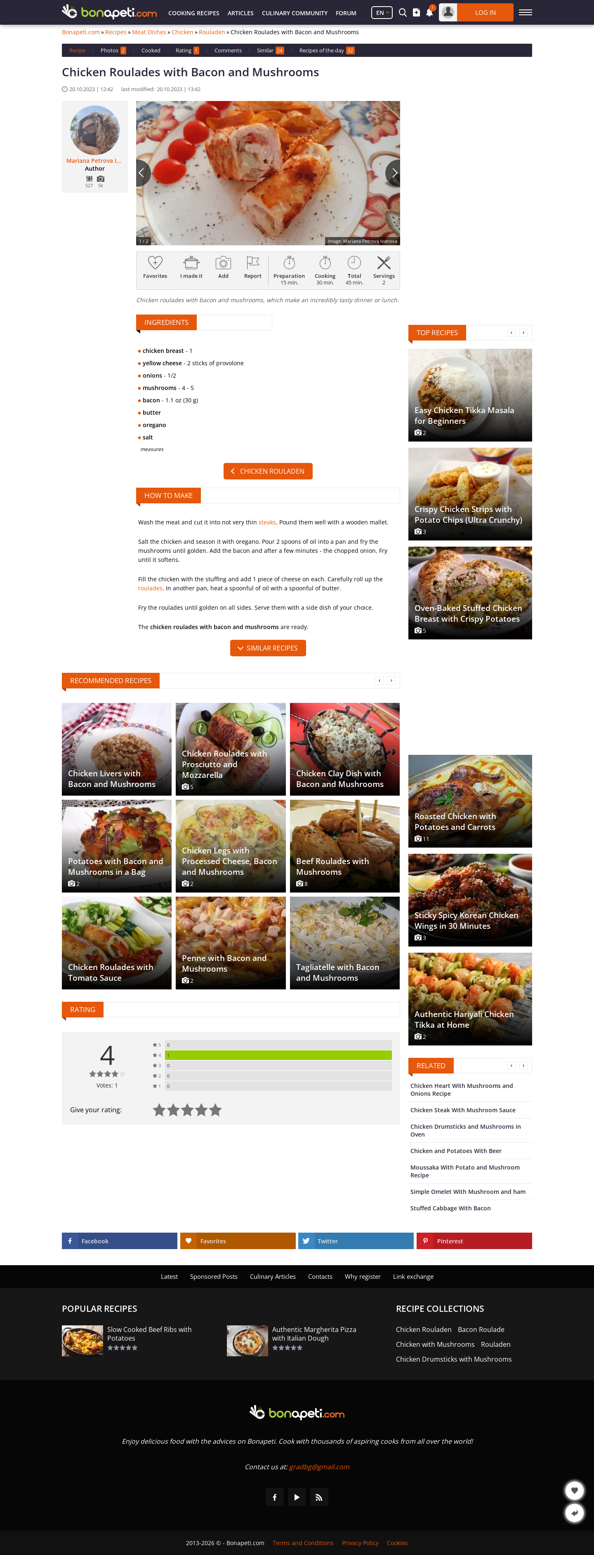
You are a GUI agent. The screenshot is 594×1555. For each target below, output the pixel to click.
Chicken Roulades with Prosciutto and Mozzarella (224, 764)
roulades (150, 588)
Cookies (397, 1543)
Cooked (150, 50)
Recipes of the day (327, 50)
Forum (346, 13)
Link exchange (413, 1276)
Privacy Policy (360, 1543)
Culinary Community (295, 13)
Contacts (320, 1276)
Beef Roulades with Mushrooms (332, 866)
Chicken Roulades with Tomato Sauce (110, 972)
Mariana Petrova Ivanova (94, 161)
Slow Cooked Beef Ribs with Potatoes (149, 1334)
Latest (169, 1276)
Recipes (116, 32)
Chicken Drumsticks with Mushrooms (454, 1359)
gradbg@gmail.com (319, 1466)
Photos (113, 50)
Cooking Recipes (193, 13)
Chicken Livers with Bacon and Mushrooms (112, 778)
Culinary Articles (273, 1276)
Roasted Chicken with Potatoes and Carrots (455, 821)
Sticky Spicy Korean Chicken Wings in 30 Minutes (467, 920)
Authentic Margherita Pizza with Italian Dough (314, 1334)
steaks (267, 522)
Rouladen (212, 32)
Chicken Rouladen (272, 471)
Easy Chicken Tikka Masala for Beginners (464, 415)
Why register (363, 1276)
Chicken (182, 32)
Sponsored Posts (214, 1276)
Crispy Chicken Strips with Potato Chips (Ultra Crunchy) (468, 514)
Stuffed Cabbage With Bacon (450, 1208)
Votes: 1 (107, 1085)
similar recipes (272, 648)
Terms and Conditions (303, 1543)
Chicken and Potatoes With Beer (456, 1151)
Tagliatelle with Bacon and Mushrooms (338, 972)
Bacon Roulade (481, 1329)
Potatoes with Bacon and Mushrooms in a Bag (115, 866)
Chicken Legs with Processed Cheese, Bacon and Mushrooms (229, 861)
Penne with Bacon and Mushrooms (224, 963)
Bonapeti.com (81, 32)
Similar (270, 50)
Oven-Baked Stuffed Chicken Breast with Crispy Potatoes (468, 613)
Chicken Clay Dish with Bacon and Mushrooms (340, 778)
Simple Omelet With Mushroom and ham (468, 1192)
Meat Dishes (149, 32)
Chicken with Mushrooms (435, 1344)
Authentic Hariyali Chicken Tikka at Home (464, 1019)
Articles (241, 13)
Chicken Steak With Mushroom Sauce (463, 1110)
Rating (187, 50)
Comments (228, 50)
